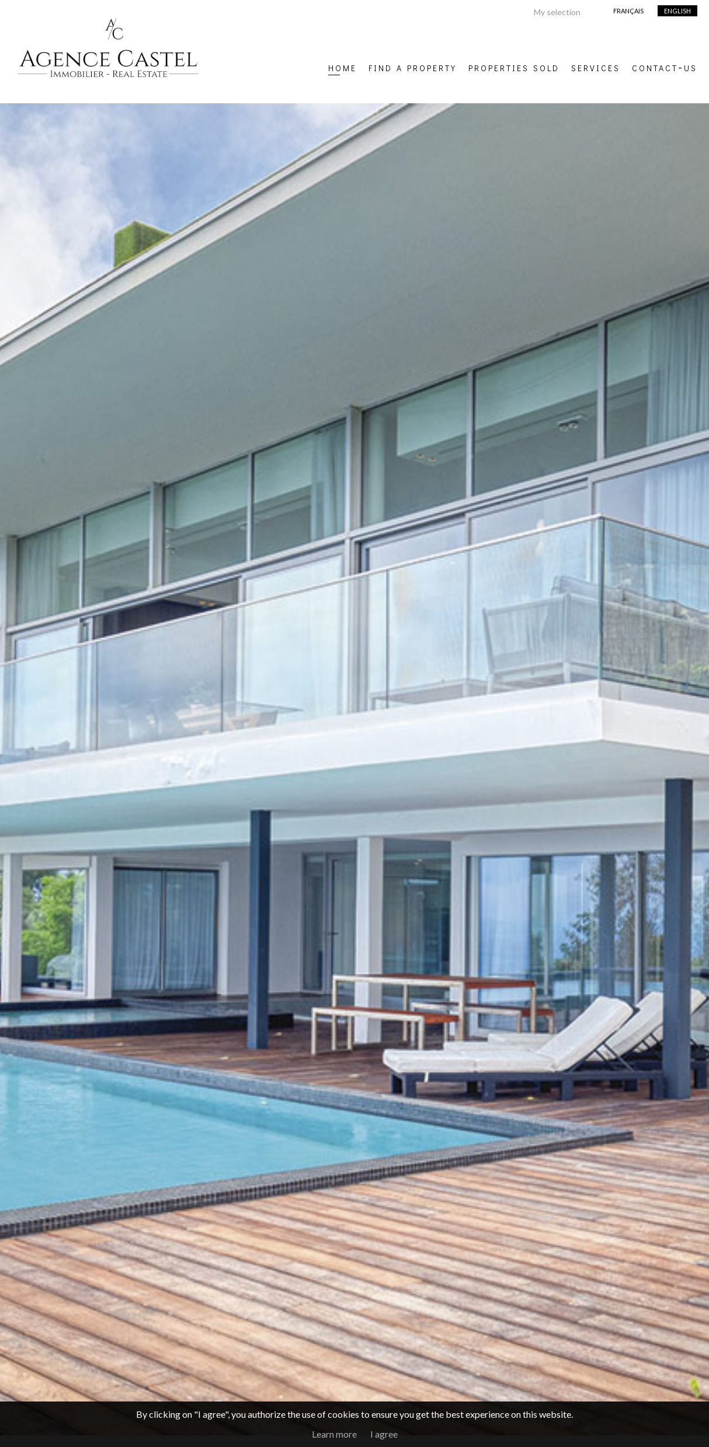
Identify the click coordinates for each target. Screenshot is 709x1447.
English (677, 11)
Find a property (413, 66)
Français (628, 11)
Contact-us (664, 66)
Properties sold (513, 66)
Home (342, 66)
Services (595, 66)
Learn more (334, 1433)
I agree (384, 1433)
